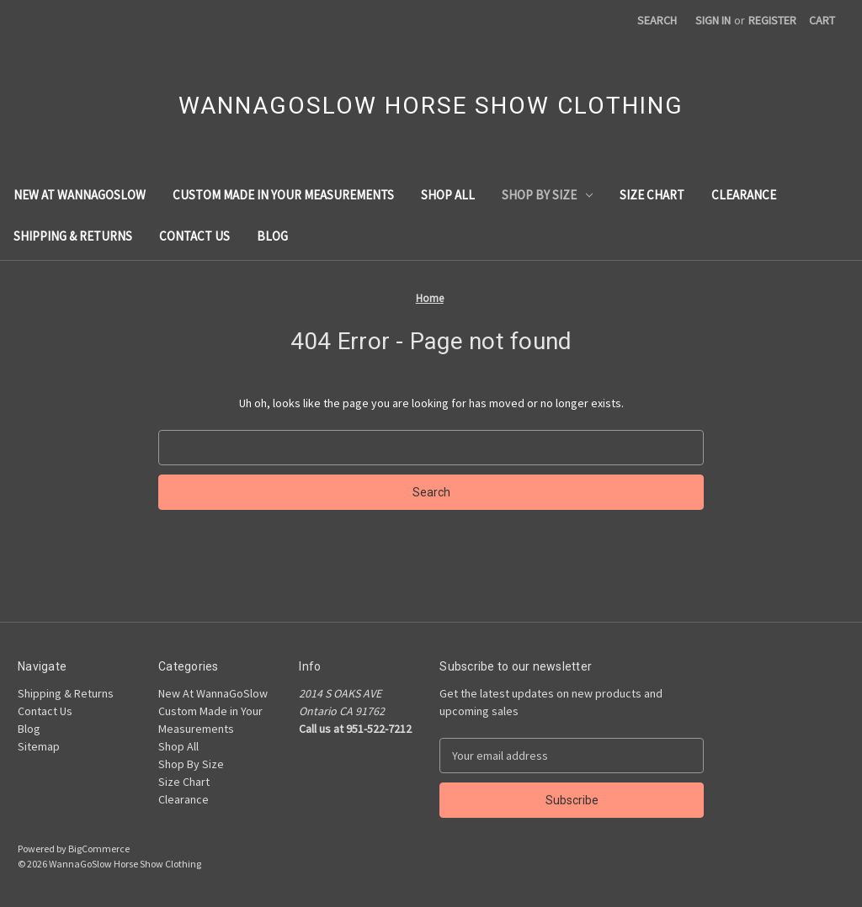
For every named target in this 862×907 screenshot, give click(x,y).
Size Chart (652, 195)
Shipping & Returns (72, 236)
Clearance (743, 195)
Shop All (448, 195)
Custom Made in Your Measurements (283, 195)
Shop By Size (547, 195)
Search (657, 20)
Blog (272, 236)
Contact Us (194, 236)
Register (772, 20)
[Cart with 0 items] (822, 20)
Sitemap (39, 746)
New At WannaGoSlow (79, 195)
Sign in (713, 20)
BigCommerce (99, 848)
